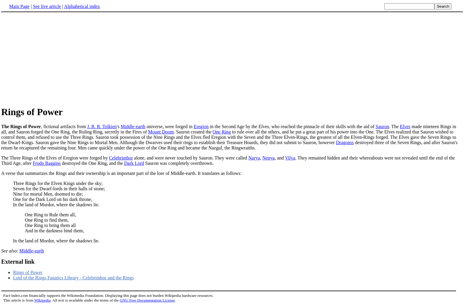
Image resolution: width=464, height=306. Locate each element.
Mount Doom (161, 131)
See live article (47, 6)
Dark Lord (134, 163)
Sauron (382, 126)
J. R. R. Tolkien (102, 126)
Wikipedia (42, 300)
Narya (254, 157)
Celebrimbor (121, 157)
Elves (405, 126)
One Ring (221, 131)
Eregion (201, 126)
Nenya (268, 157)
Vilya (290, 157)
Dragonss (345, 142)
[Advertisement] (51, 58)
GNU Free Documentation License (147, 300)
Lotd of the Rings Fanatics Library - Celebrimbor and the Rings (73, 277)
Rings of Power (28, 272)
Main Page (19, 6)
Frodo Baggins (47, 163)
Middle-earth (133, 126)
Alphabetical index (82, 6)
